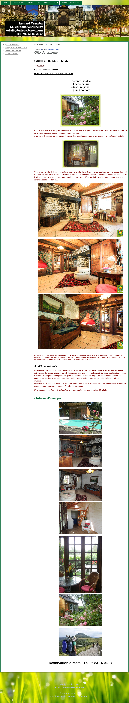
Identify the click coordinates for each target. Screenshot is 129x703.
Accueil (6, 3)
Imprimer (38, 49)
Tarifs (30, 3)
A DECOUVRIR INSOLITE (13, 51)
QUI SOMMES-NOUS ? (12, 45)
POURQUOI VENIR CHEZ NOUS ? (16, 48)
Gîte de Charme (18, 3)
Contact (47, 3)
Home (46, 44)
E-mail (44, 49)
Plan (56, 3)
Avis (38, 3)
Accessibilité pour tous (70, 3)
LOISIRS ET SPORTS (11, 54)
